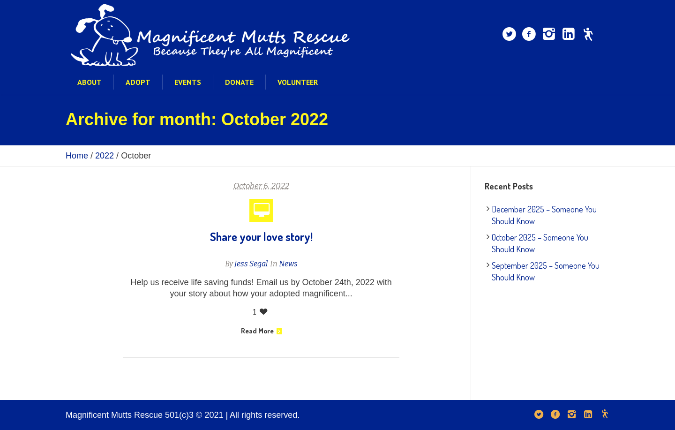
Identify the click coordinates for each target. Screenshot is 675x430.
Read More (261, 330)
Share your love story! (261, 236)
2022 (104, 155)
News (288, 263)
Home (77, 155)
